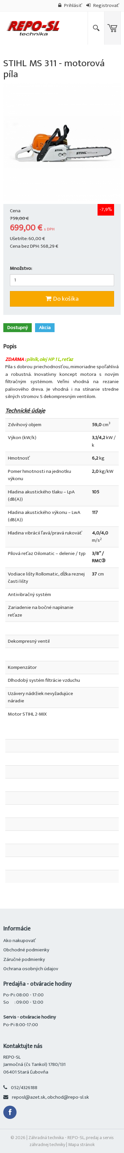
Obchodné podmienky (26, 950)
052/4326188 (24, 1087)
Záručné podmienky (24, 959)
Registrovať (102, 5)
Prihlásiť (70, 5)
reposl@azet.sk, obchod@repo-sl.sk (50, 1097)
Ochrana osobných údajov (30, 969)
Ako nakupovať (19, 940)
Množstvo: (21, 269)
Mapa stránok (81, 1144)
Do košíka (62, 299)
